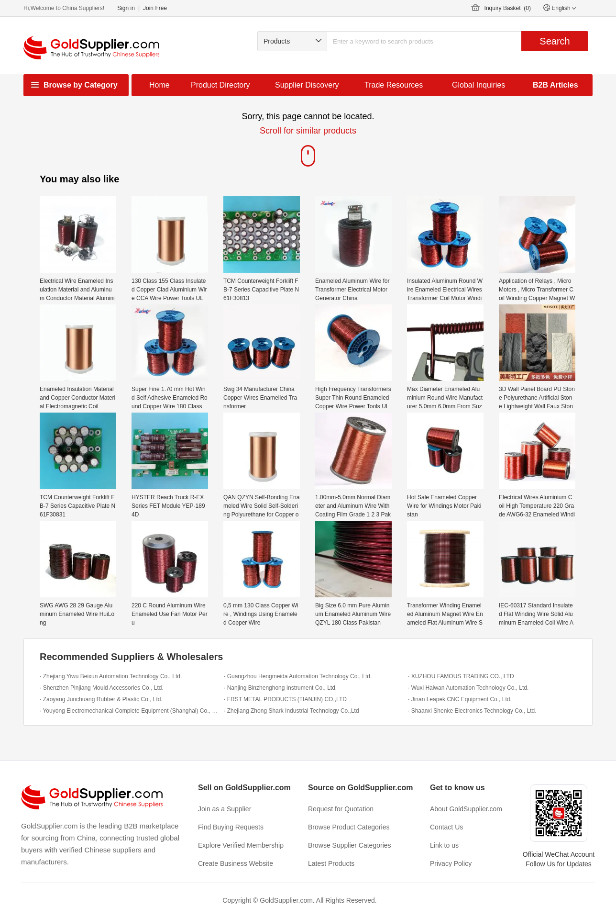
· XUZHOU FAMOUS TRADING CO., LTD (461, 676)
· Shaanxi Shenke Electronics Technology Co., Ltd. (472, 710)
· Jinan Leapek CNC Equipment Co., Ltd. (460, 699)
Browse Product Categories (348, 827)
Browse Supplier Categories (349, 845)
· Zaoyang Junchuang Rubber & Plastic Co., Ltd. (101, 699)
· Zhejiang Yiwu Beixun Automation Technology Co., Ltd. (111, 676)
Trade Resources (393, 85)
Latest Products (331, 863)
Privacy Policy (451, 863)
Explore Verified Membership (241, 845)
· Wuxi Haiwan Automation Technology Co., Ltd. (468, 687)
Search (554, 41)
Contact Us (446, 827)
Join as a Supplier (224, 809)
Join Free (155, 8)
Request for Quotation (341, 809)
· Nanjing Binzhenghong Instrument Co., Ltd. (280, 687)
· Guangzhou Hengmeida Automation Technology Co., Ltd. (298, 676)
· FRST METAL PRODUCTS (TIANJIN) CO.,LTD (285, 699)
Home (159, 85)
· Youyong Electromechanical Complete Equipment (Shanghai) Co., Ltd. (129, 710)
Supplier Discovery (307, 85)
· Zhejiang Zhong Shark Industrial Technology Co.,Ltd (291, 710)
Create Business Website (235, 863)
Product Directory (220, 85)
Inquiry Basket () (507, 8)
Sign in (126, 8)
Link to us (444, 845)
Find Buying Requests (231, 827)
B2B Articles (555, 85)
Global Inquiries (478, 85)
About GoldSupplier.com (466, 809)
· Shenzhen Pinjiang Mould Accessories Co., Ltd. (102, 687)
